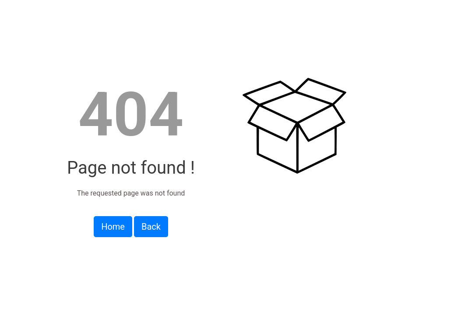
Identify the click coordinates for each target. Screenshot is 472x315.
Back (151, 226)
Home (113, 226)
